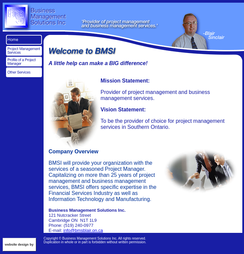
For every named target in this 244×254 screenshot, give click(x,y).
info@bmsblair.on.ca (83, 230)
